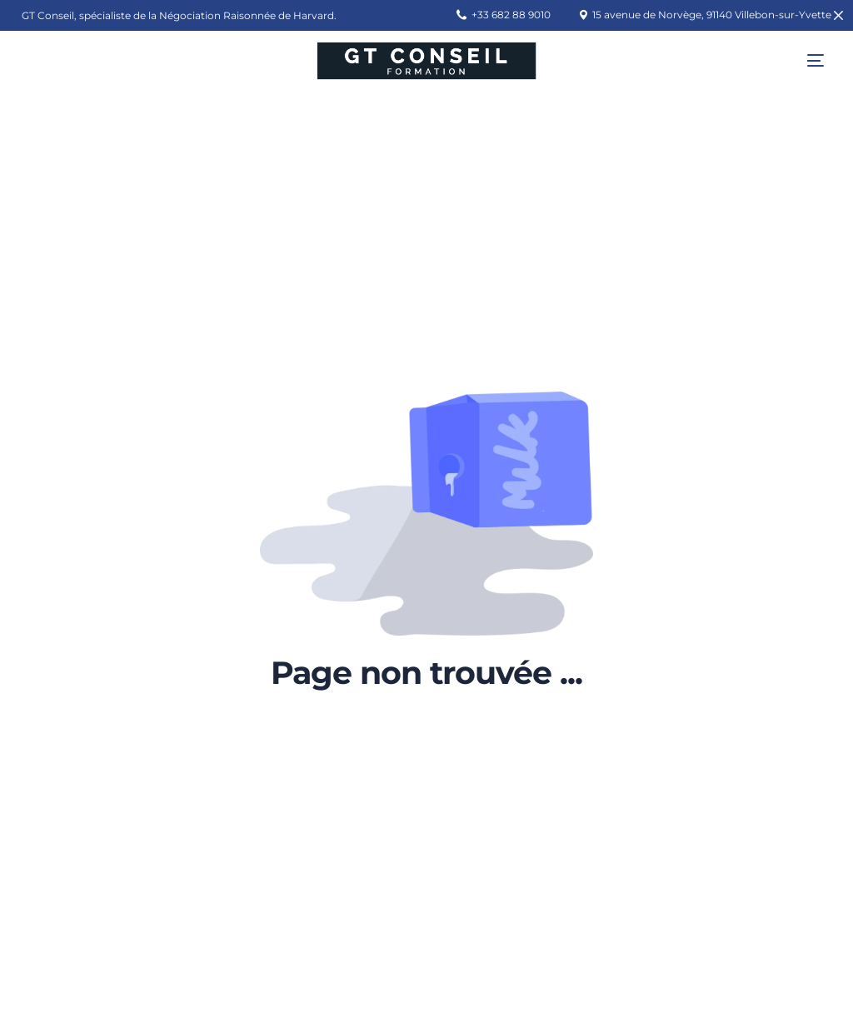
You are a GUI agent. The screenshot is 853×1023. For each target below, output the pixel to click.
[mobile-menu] (803, 61)
